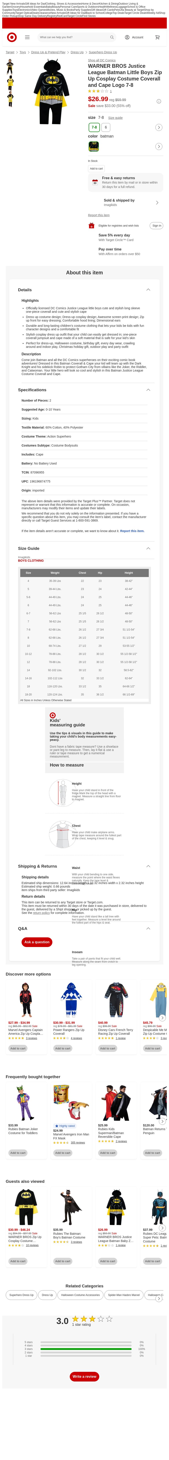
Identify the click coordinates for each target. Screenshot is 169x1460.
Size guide (115, 118)
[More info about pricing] (158, 101)
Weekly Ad (153, 12)
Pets (116, 9)
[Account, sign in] (135, 37)
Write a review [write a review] (84, 1376)
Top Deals (118, 12)
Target (10, 52)
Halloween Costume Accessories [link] (80, 1295)
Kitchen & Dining (109, 3)
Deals (35, 12)
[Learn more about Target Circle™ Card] (125, 238)
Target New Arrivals (13, 3)
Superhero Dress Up (103, 52)
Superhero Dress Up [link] (21, 1295)
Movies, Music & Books (60, 9)
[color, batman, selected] (94, 146)
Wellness (111, 6)
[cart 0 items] (157, 37)
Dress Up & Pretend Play (48, 52)
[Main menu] (27, 37)
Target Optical (24, 12)
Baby (49, 6)
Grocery (15, 6)
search (112, 37)
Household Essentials (33, 6)
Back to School (95, 12)
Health (102, 6)
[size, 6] (105, 127)
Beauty (56, 6)
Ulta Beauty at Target (131, 9)
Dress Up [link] (47, 1295)
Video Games (39, 9)
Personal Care (68, 6)
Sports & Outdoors (88, 6)
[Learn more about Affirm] (125, 252)
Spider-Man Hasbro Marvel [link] (124, 1295)
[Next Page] (158, 127)
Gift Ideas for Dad (35, 3)
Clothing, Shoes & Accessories (63, 3)
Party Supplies (82, 9)
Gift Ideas (96, 9)
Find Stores (89, 16)
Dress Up (77, 52)
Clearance (45, 12)
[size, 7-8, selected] (94, 127)
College (108, 12)
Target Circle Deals (135, 12)
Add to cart (96, 168)
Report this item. (132, 531)
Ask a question (37, 942)
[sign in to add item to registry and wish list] (156, 225)
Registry (52, 16)
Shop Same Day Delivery (32, 16)
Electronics (24, 9)
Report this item (99, 215)
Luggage (122, 6)
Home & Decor (90, 3)
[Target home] (12, 37)
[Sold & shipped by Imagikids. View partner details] (125, 202)
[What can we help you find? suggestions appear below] (76, 37)
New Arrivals (58, 12)
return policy (41, 913)
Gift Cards (108, 9)
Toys (15, 9)
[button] (64, 1126)
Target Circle (74, 16)
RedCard (62, 16)
